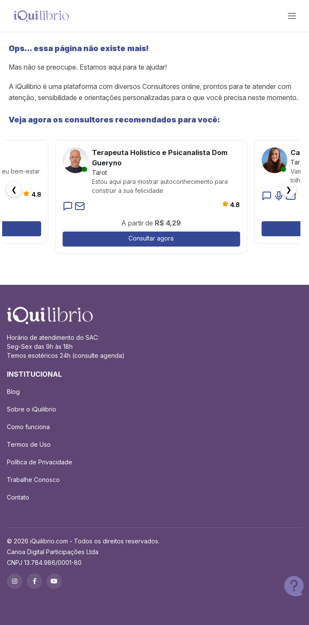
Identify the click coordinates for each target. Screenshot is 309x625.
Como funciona (28, 426)
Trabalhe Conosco (33, 479)
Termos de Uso (29, 444)
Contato (18, 497)
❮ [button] (14, 189)
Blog (13, 391)
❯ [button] (288, 189)
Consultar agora (151, 238)
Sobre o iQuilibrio (31, 409)
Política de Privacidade (39, 462)
